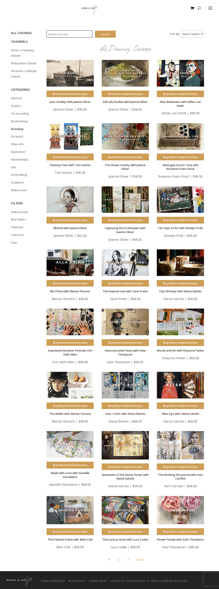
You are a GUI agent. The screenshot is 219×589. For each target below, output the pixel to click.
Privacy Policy (77, 581)
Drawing (17, 129)
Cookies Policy (98, 581)
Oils (13, 167)
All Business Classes (23, 63)
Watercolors (19, 190)
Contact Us (117, 581)
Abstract (16, 98)
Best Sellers (18, 219)
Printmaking (19, 175)
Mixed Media (19, 159)
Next (140, 560)
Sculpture (17, 182)
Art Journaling (20, 113)
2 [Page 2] (119, 560)
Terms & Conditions (53, 581)
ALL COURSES (21, 33)
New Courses (19, 212)
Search (105, 34)
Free (14, 242)
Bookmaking (19, 121)
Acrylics (16, 106)
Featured (17, 227)
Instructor (17, 235)
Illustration (18, 152)
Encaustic (17, 136)
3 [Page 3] (128, 560)
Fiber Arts (17, 144)
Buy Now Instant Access (70, 94)
